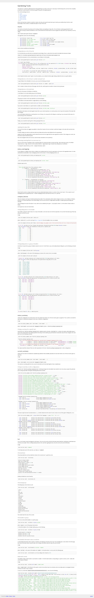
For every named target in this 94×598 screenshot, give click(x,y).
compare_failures (22, 16)
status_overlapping (23, 15)
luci (20, 20)
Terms (14, 596)
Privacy (10, 596)
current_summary (22, 19)
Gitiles (7, 596)
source (91, 596)
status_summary (22, 17)
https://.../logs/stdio (38, 220)
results (20, 13)
